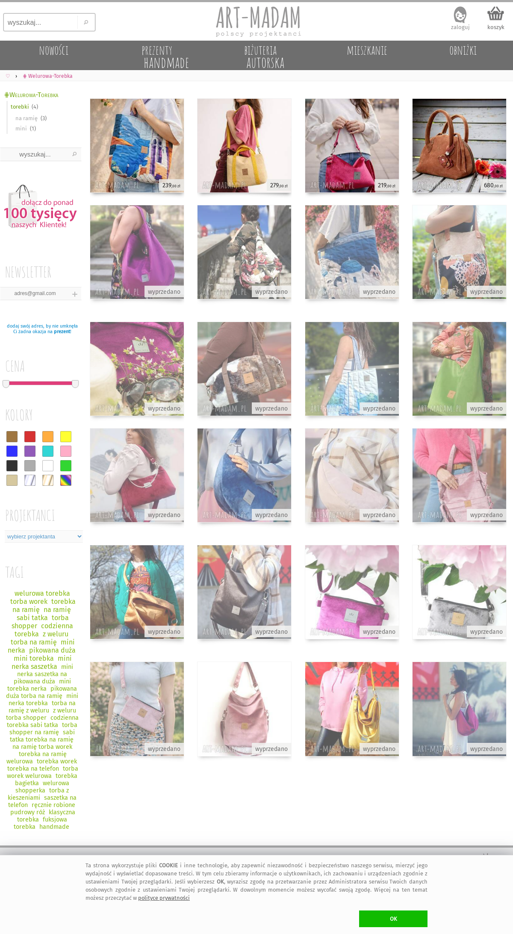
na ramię (26, 118)
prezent (62, 331)
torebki (20, 106)
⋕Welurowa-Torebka (31, 95)
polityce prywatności (164, 898)
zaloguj (460, 27)
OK (393, 919)
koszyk (495, 27)
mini (21, 128)
